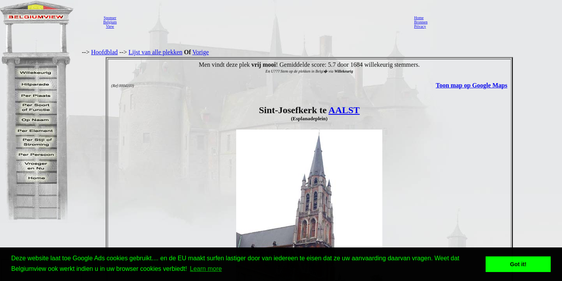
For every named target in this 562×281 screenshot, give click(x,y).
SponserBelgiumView (110, 22)
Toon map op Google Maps (471, 85)
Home (418, 18)
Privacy (420, 26)
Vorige (201, 52)
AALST (344, 110)
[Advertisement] (263, 21)
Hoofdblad (104, 52)
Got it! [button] (518, 264)
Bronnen (420, 22)
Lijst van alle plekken (155, 52)
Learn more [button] (206, 268)
